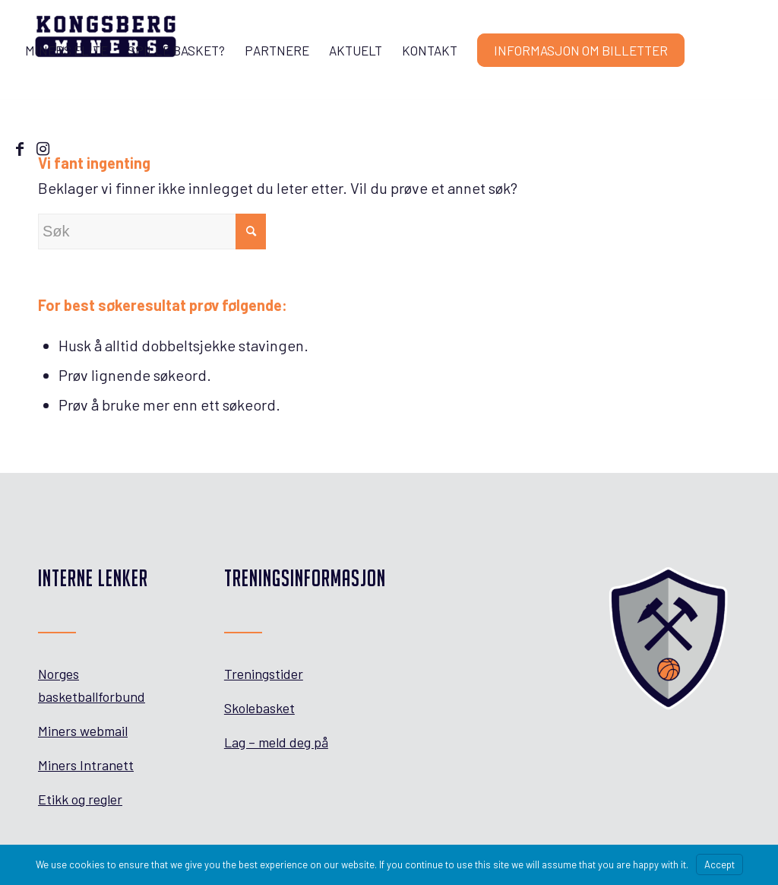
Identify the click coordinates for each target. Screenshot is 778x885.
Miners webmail (83, 730)
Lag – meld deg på (276, 742)
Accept (719, 864)
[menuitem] (66, 50)
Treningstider (263, 673)
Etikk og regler (80, 799)
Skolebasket (259, 707)
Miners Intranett (86, 765)
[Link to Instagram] (42, 148)
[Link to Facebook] (19, 148)
